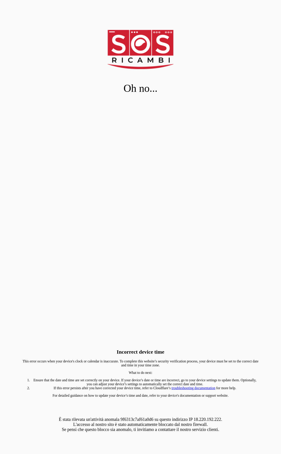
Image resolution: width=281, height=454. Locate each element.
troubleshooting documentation (193, 388)
